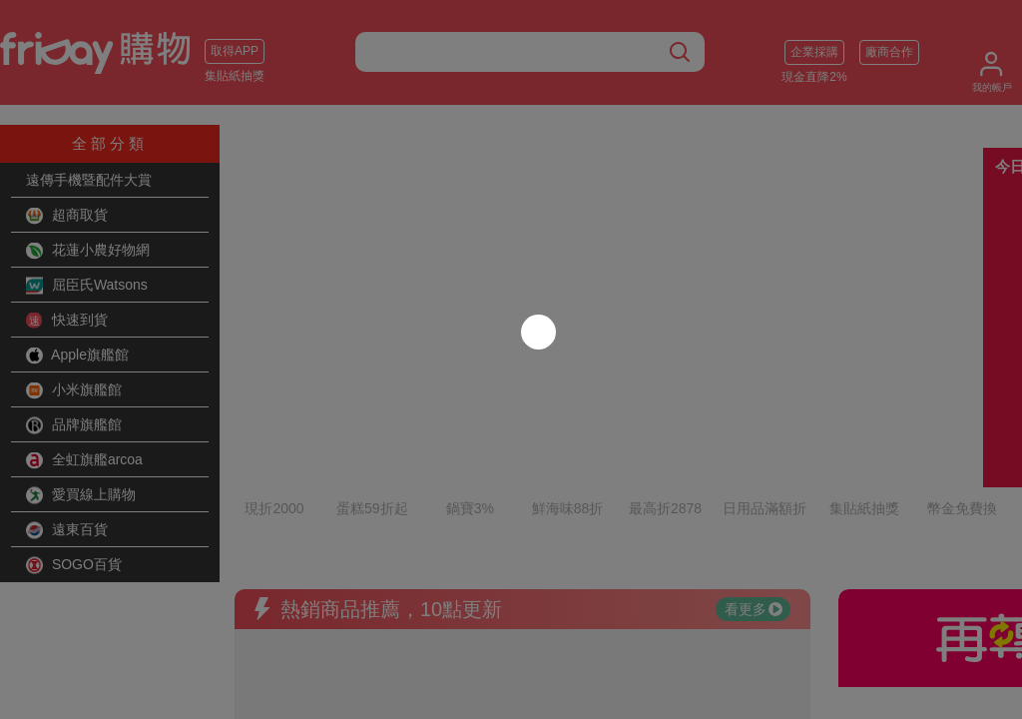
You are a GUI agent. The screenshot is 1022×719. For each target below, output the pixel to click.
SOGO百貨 (74, 565)
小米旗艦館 (74, 390)
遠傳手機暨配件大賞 (89, 180)
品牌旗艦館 (74, 425)
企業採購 (814, 52)
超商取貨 (67, 216)
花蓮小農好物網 (88, 251)
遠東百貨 (67, 530)
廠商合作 (889, 52)
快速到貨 (67, 321)
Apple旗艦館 (77, 355)
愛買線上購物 (81, 495)
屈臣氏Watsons (87, 286)
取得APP (234, 51)
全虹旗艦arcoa (84, 460)
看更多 (753, 494)
